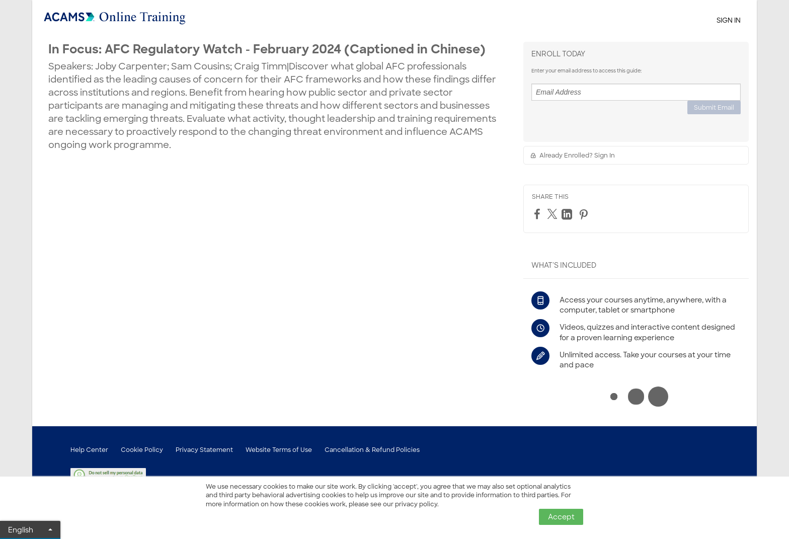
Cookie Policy (142, 450)
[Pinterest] (584, 214)
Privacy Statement (204, 450)
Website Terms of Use (279, 450)
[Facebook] (538, 213)
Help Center (89, 450)
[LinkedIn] (568, 214)
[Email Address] (636, 92)
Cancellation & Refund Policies (372, 450)
